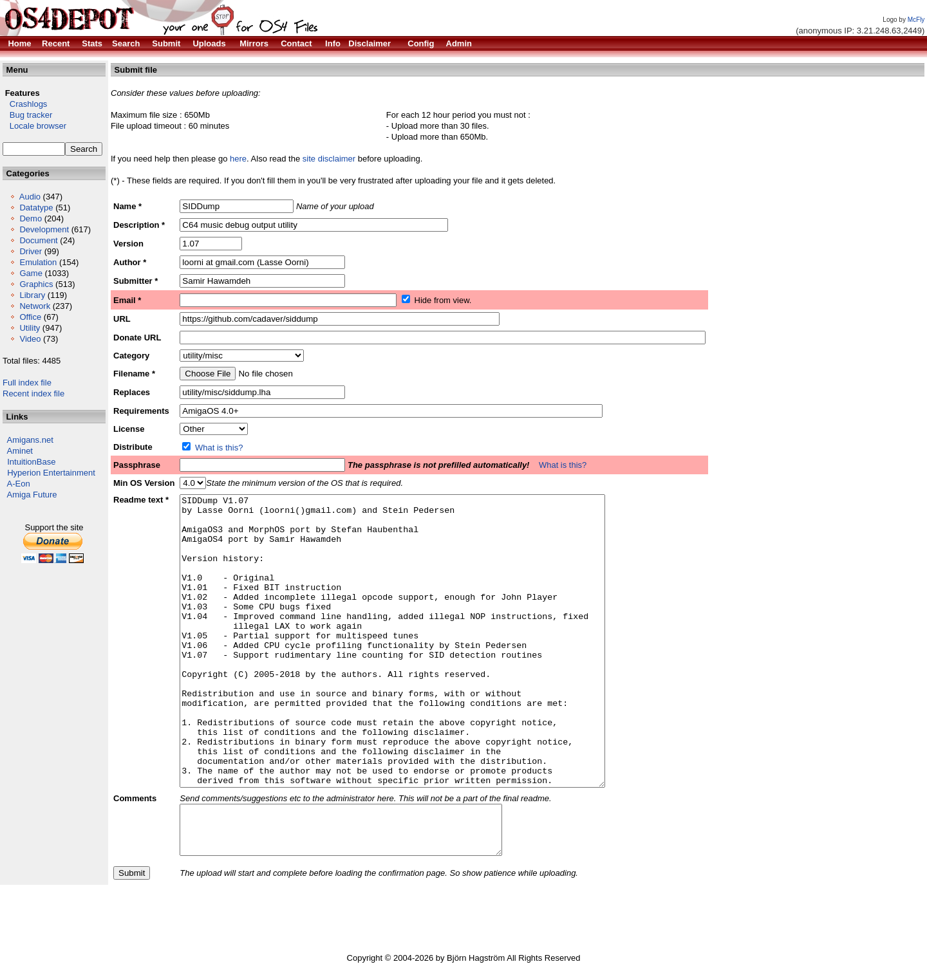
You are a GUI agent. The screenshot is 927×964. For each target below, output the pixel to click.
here (238, 158)
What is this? (219, 447)
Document (38, 240)
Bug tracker (27, 115)
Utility (29, 328)
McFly (916, 19)
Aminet (20, 451)
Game (30, 273)
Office (30, 317)
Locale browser (34, 126)
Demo (30, 218)
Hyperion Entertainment (51, 472)
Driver (30, 251)
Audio (30, 196)
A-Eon (18, 483)
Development (44, 229)
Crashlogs (25, 104)
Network (34, 306)
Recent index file (33, 393)
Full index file (27, 382)
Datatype (36, 207)
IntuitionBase (31, 462)
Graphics (36, 284)
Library (32, 295)
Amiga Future (32, 494)
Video (30, 339)
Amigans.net (30, 440)
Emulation (38, 262)
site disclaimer (329, 158)
